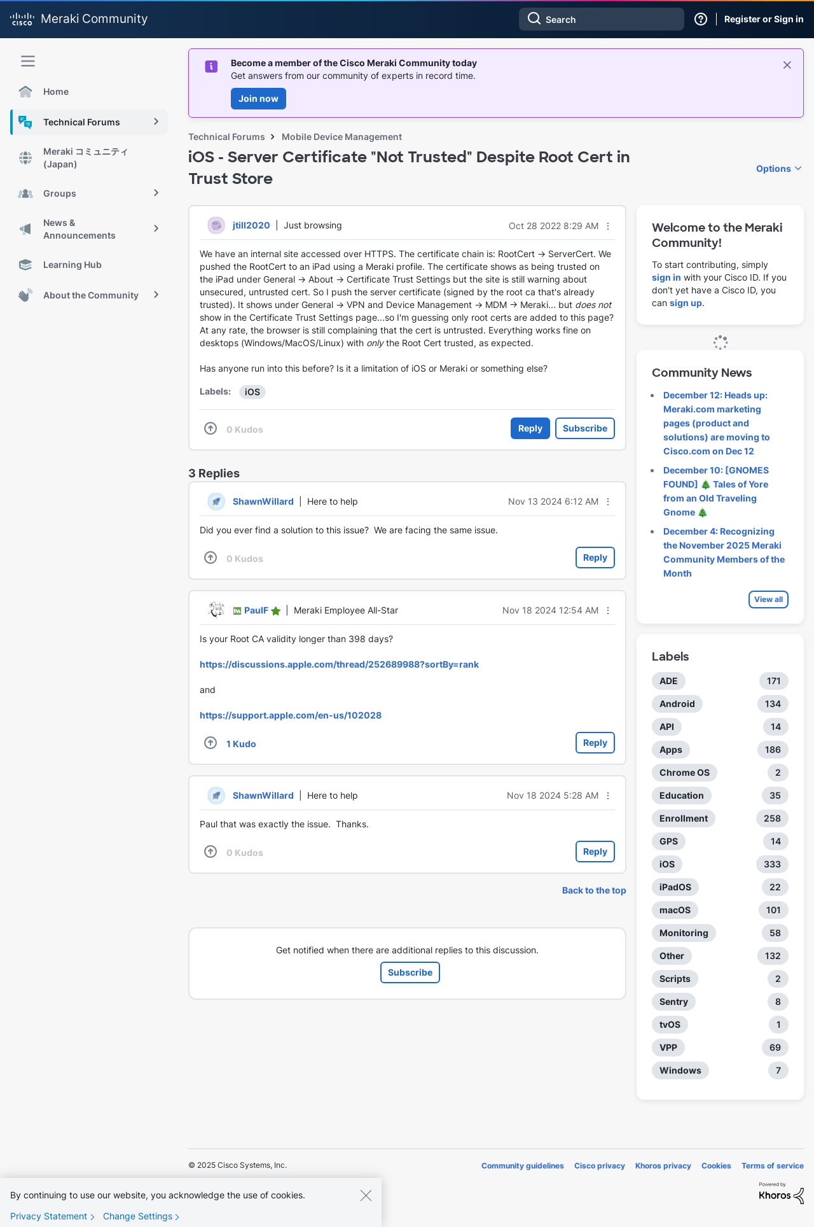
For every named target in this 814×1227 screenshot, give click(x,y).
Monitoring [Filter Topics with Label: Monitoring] (683, 932)
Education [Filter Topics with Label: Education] (681, 795)
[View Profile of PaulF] (256, 610)
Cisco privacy (599, 1165)
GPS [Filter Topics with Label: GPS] (668, 841)
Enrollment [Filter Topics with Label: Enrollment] (683, 818)
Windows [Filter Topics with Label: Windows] (680, 1070)
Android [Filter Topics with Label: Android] (677, 703)
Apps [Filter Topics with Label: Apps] (670, 749)
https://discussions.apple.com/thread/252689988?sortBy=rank (339, 664)
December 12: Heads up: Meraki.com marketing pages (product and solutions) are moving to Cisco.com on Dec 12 (716, 422)
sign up (686, 302)
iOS (252, 391)
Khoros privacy (663, 1165)
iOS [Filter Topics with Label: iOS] (667, 864)
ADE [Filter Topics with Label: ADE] (668, 680)
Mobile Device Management (342, 136)
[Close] (365, 1208)
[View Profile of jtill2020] (251, 225)
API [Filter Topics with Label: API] (666, 726)
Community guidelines (522, 1165)
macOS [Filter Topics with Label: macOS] (675, 909)
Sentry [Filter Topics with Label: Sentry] (673, 1001)
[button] (608, 226)
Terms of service (773, 1165)
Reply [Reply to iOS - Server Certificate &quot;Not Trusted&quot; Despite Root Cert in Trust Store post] (530, 428)
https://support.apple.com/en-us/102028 (291, 715)
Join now (258, 98)
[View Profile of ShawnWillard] (263, 501)
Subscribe (585, 428)
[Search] (601, 19)
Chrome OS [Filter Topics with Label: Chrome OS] (684, 772)
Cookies (716, 1165)
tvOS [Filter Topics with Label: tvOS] (669, 1024)
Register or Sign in (764, 18)
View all (768, 599)
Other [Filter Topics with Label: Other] (671, 955)
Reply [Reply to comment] (595, 557)
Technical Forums (226, 136)
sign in (666, 277)
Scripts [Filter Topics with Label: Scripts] (675, 978)
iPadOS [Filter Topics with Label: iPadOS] (675, 886)
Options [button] (773, 168)
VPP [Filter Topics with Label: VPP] (668, 1047)
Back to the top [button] (594, 890)
